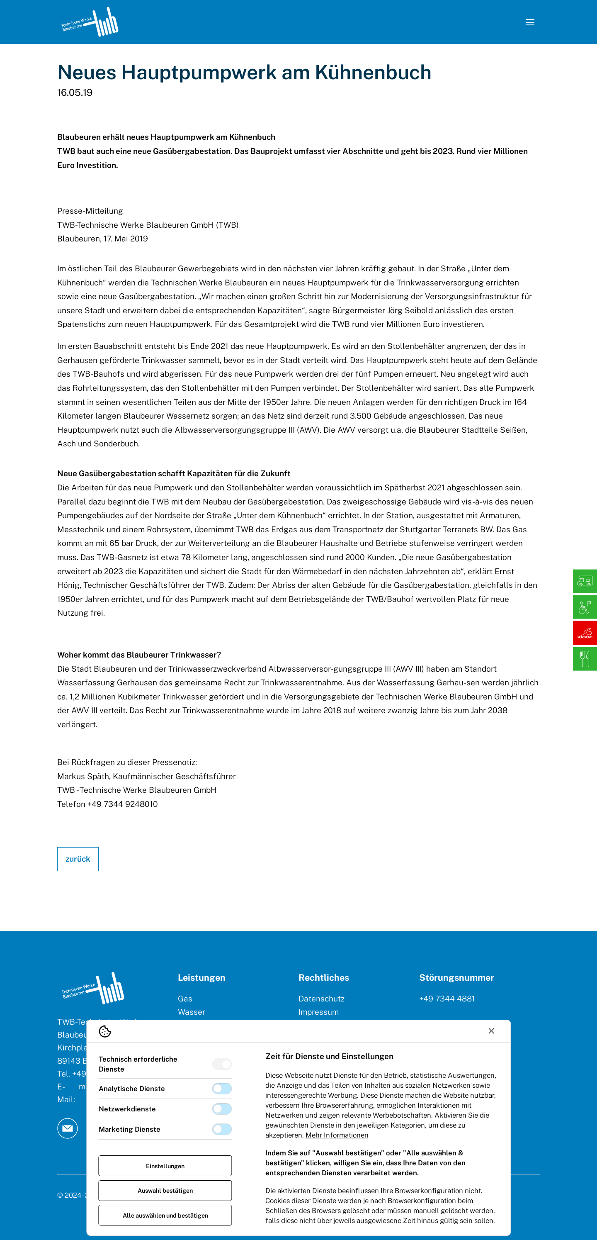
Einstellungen (165, 1165)
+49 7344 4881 (447, 998)
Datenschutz (321, 998)
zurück (78, 858)
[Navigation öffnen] (530, 22)
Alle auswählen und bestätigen (165, 1215)
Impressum (318, 1011)
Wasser (191, 1011)
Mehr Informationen (337, 1135)
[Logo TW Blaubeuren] (89, 22)
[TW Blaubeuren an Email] (67, 1128)
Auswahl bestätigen (165, 1190)
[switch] (222, 1064)
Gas (185, 998)
